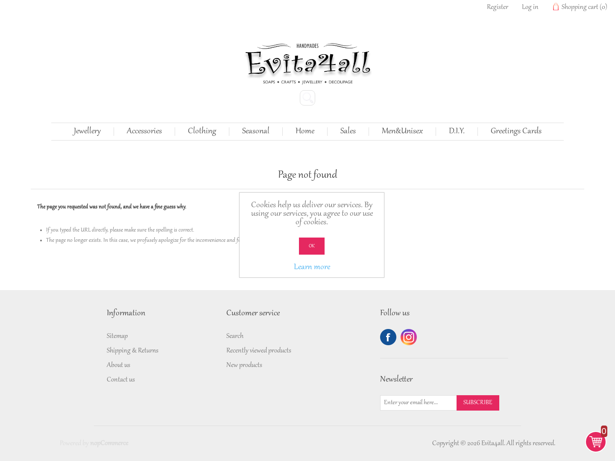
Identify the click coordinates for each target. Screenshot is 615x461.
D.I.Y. (457, 131)
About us (118, 365)
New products (244, 365)
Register (497, 7)
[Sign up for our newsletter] (418, 403)
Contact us (121, 380)
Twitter (409, 337)
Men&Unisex (402, 131)
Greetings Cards (516, 131)
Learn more (312, 267)
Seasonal (255, 131)
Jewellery (87, 131)
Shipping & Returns (132, 350)
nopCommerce (109, 443)
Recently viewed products (258, 350)
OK (312, 246)
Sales (348, 131)
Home (305, 131)
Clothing (202, 131)
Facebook (388, 337)
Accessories (144, 131)
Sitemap (117, 336)
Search (234, 336)
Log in (530, 7)
